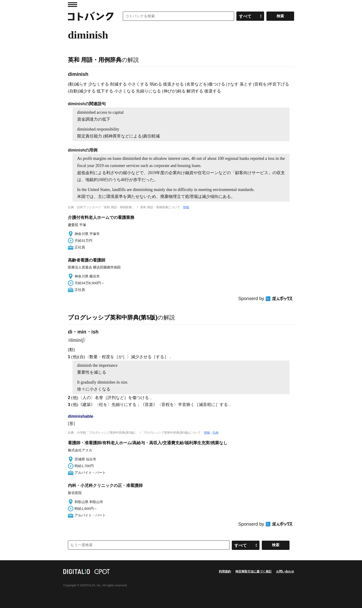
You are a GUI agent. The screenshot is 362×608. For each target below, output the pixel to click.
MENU (72, 4)
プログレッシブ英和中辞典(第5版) (112, 317)
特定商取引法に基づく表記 (253, 571)
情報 (186, 207)
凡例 (215, 432)
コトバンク (91, 16)
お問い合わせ (285, 571)
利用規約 (225, 571)
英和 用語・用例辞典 (94, 60)
